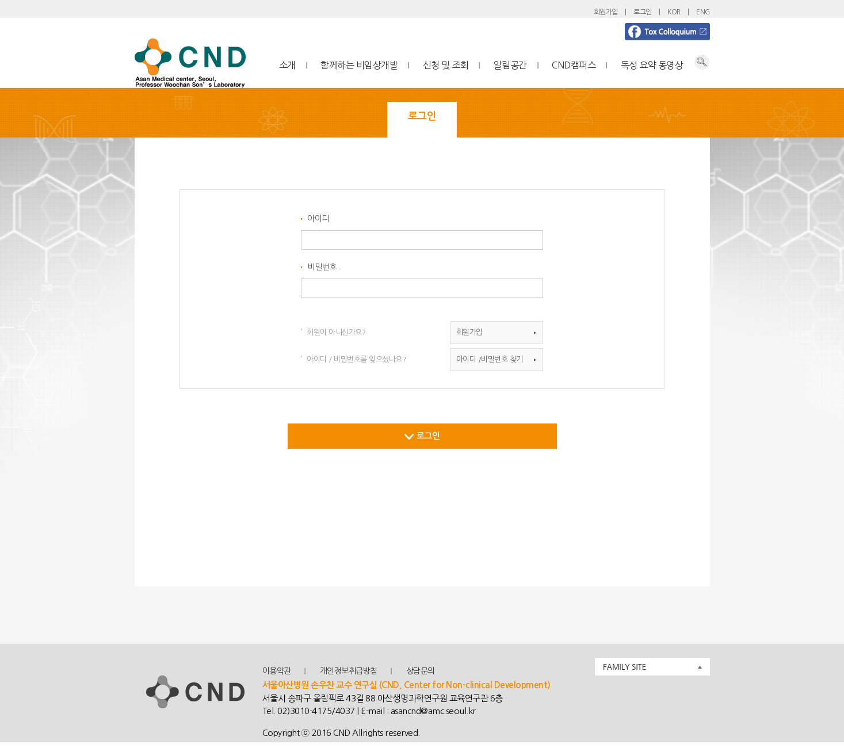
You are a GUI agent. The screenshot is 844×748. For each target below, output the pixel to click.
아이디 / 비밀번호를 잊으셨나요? (356, 359)
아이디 (318, 219)
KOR (674, 12)
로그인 (642, 12)
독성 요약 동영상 (652, 65)
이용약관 (276, 671)
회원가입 (606, 12)
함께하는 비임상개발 (359, 65)
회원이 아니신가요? (336, 332)
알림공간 (510, 65)
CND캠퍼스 (573, 65)
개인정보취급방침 (348, 671)
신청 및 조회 (446, 65)
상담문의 (420, 671)
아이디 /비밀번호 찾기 (489, 359)
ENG (703, 12)
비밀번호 (321, 267)
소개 (287, 65)
